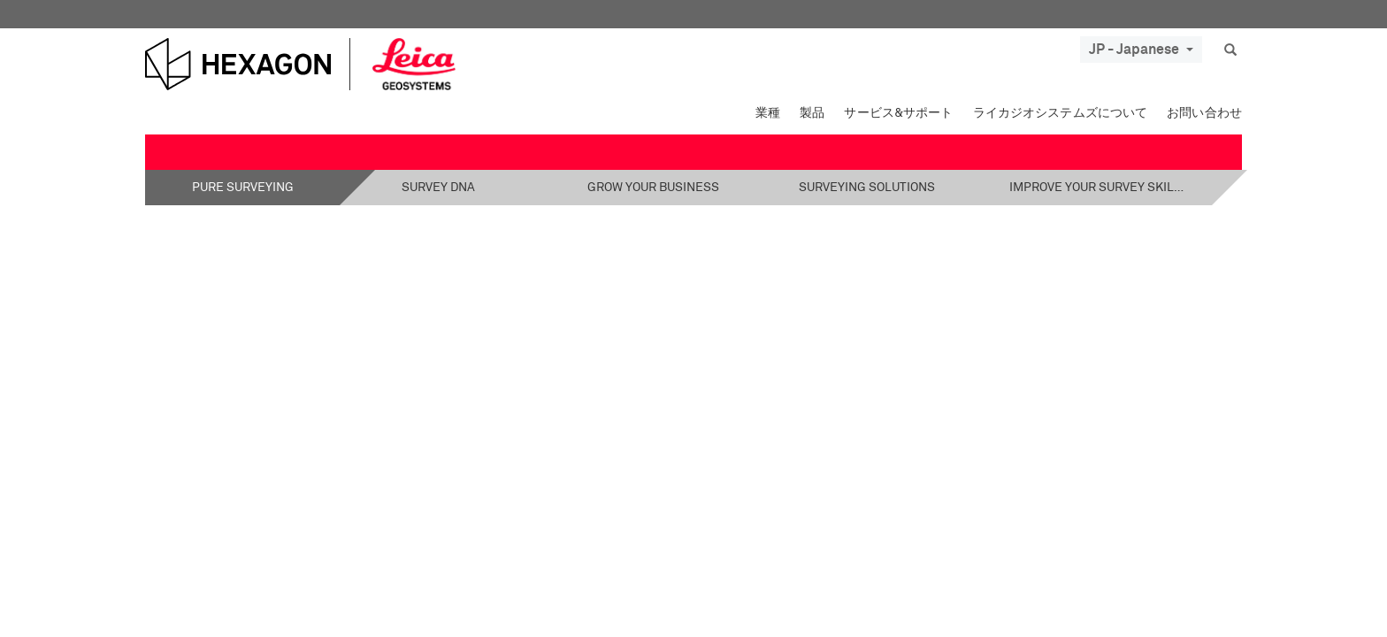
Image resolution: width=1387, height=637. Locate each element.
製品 (812, 113)
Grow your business (653, 187)
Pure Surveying (243, 187)
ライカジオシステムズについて (1060, 113)
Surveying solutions (867, 187)
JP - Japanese (1141, 49)
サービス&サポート (898, 113)
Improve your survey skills (1097, 187)
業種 (767, 113)
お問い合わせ (1204, 113)
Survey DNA (438, 187)
